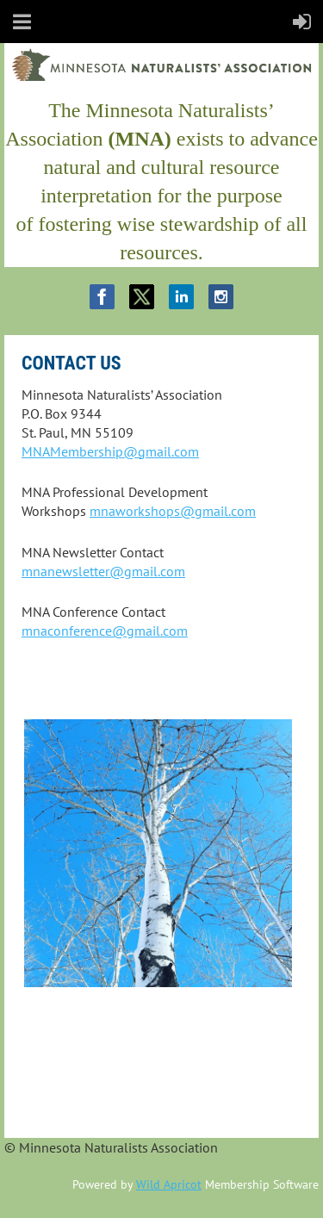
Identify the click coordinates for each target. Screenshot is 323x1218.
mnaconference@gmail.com (105, 630)
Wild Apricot (169, 1184)
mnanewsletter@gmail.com (103, 571)
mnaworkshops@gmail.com (173, 510)
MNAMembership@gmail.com (110, 451)
